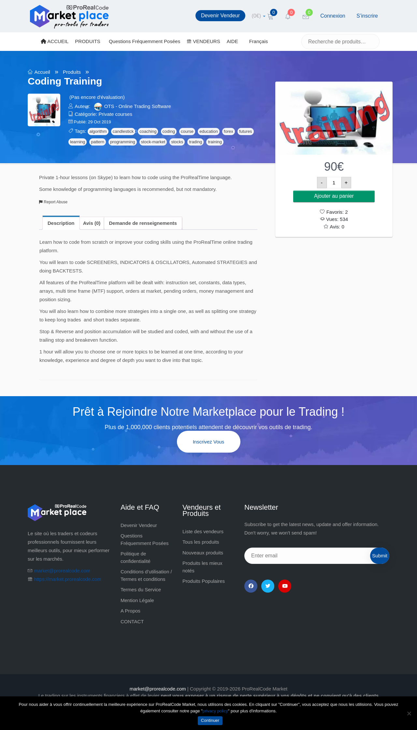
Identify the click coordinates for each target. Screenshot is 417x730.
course (187, 131)
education (208, 131)
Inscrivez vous (208, 441)
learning (77, 141)
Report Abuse (53, 202)
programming (122, 141)
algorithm (98, 131)
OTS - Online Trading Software (137, 106)
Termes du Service (141, 589)
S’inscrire (367, 16)
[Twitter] (267, 586)
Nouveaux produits (202, 552)
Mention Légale (137, 600)
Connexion (332, 16)
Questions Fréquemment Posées (144, 41)
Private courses (115, 114)
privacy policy (215, 710)
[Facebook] (250, 586)
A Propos (130, 611)
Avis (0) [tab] (92, 223)
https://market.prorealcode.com (67, 579)
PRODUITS (87, 41)
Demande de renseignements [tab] (143, 223)
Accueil (42, 72)
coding (169, 131)
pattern (97, 141)
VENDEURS (203, 41)
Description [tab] (61, 223)
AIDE (232, 41)
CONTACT (132, 621)
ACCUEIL (54, 41)
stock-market (153, 141)
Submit (379, 555)
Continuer (210, 720)
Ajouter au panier (334, 196)
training (215, 141)
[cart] (259, 16)
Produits (72, 72)
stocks (177, 141)
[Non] (409, 713)
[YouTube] (284, 586)
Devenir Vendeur (220, 15)
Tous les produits (200, 542)
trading (195, 141)
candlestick (123, 131)
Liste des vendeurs (202, 531)
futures (245, 131)
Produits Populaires (203, 581)
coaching (147, 131)
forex (228, 131)
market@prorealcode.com (62, 570)
